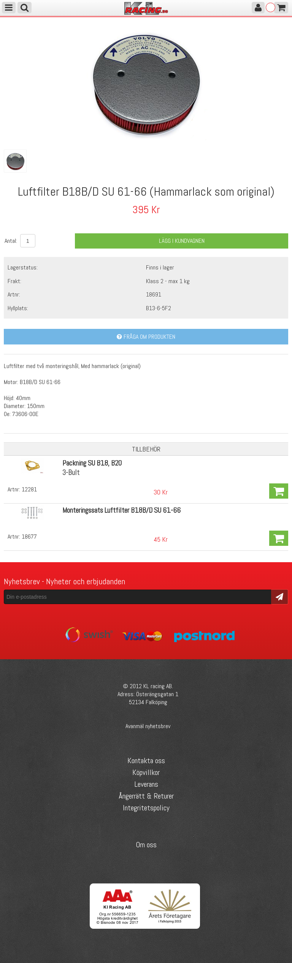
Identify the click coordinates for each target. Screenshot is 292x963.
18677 (29, 536)
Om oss (146, 845)
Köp (278, 491)
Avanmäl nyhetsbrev (147, 726)
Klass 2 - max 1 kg (168, 281)
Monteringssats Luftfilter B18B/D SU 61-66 (121, 510)
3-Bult (70, 472)
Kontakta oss (146, 760)
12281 (29, 489)
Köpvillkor (146, 772)
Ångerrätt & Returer (146, 796)
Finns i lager (160, 267)
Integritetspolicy (146, 808)
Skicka (279, 596)
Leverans (146, 784)
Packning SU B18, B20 (92, 463)
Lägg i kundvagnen (182, 241)
